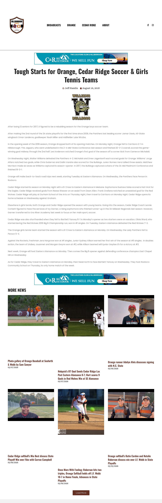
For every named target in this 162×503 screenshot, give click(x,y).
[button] (81, 492)
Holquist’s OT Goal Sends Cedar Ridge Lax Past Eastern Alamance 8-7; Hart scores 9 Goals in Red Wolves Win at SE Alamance (79, 374)
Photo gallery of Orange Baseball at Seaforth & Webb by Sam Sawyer (30, 362)
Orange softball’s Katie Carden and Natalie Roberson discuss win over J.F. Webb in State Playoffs (130, 459)
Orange (71, 25)
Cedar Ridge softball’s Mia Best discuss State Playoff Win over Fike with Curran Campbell (30, 457)
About (105, 25)
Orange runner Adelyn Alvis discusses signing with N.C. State (131, 364)
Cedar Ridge (89, 25)
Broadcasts (54, 25)
